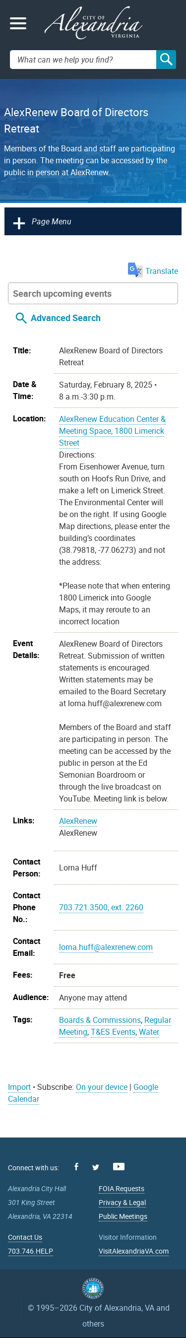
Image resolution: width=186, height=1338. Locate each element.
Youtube (118, 1166)
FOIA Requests (121, 1188)
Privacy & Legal (122, 1202)
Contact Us (25, 1237)
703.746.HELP (30, 1251)
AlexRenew (78, 820)
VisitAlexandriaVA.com (134, 1251)
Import (19, 1086)
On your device (101, 1086)
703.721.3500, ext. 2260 (101, 907)
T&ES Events (113, 1031)
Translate (153, 271)
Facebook (76, 1166)
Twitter (95, 1167)
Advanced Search (66, 318)
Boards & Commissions (100, 1019)
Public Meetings (123, 1216)
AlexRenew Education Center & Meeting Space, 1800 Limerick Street (112, 430)
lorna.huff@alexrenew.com (106, 946)
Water (149, 1031)
